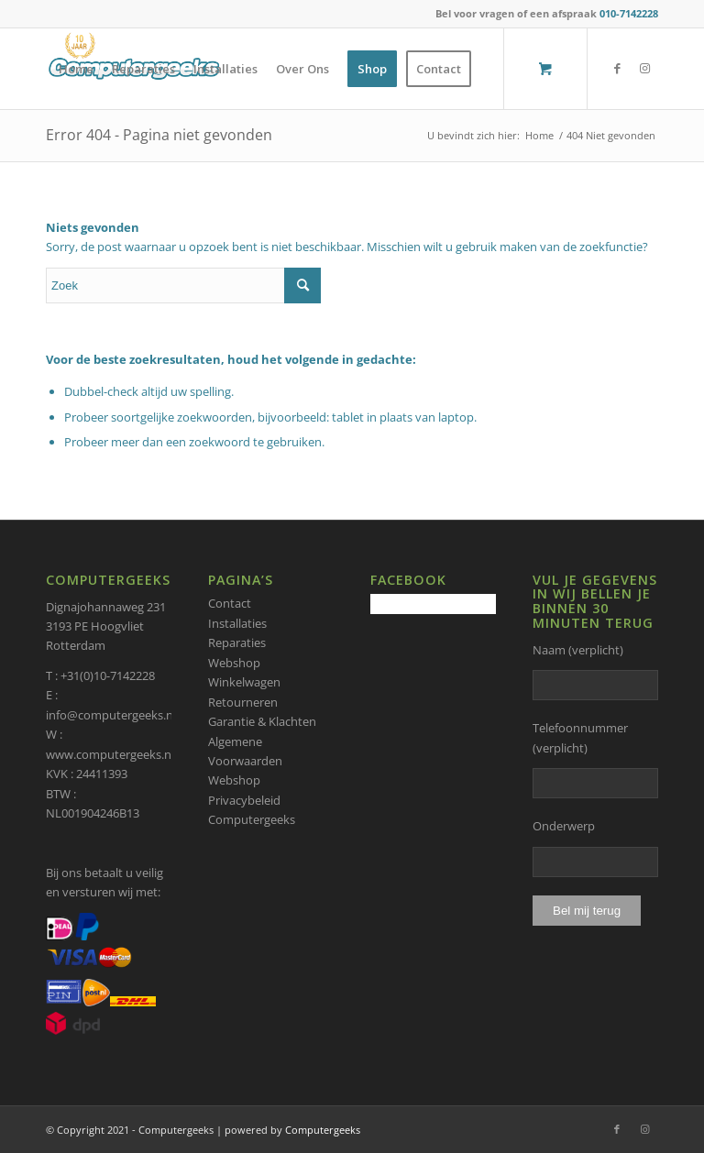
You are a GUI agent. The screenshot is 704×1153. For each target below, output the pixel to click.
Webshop (234, 662)
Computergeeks (322, 1130)
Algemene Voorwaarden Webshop (245, 761)
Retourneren (243, 702)
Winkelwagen (244, 682)
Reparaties (237, 642)
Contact (229, 603)
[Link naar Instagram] (644, 68)
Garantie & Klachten (262, 721)
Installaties (237, 623)
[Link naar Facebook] (617, 68)
